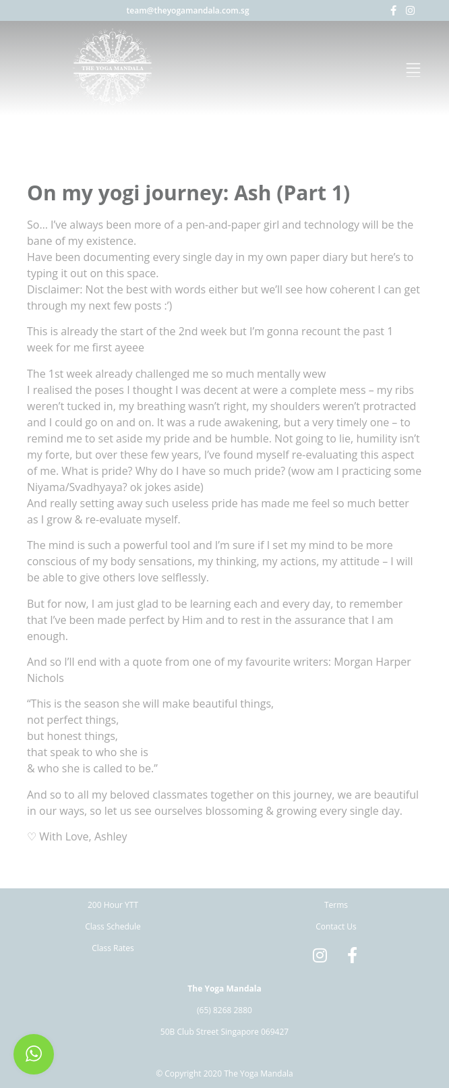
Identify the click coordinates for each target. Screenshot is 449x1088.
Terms (336, 905)
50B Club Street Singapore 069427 (224, 1031)
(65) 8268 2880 (224, 1010)
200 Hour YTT (113, 905)
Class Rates (113, 948)
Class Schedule (113, 926)
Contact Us (336, 926)
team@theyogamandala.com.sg (188, 10)
